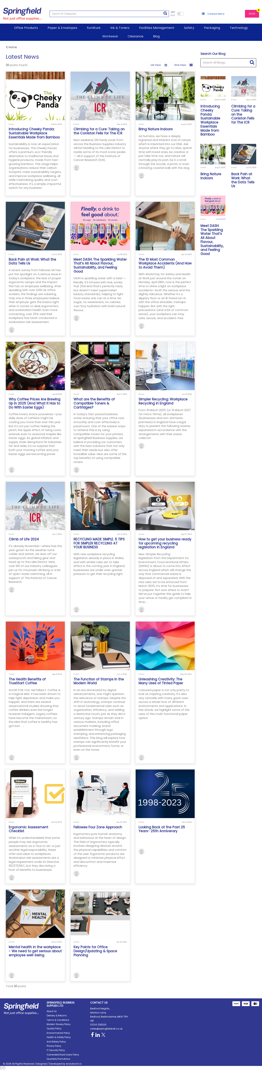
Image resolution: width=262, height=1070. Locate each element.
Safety (189, 28)
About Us (52, 1011)
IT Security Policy (56, 1050)
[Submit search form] (165, 13)
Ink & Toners (119, 28)
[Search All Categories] (109, 14)
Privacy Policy (54, 1046)
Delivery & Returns (57, 1015)
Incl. (173, 14)
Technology (239, 28)
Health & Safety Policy (59, 1037)
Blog (156, 36)
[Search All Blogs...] (228, 62)
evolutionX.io (74, 1063)
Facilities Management (156, 28)
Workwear (110, 36)
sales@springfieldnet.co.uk (106, 1028)
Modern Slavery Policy (58, 1024)
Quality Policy (54, 1028)
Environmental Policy (58, 1033)
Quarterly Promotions (58, 1059)
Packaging (212, 28)
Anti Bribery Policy (56, 1041)
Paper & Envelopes (62, 28)
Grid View (183, 65)
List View (159, 65)
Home (11, 47)
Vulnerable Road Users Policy (63, 1054)
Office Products (26, 28)
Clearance (135, 36)
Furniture (94, 28)
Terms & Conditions (58, 1020)
